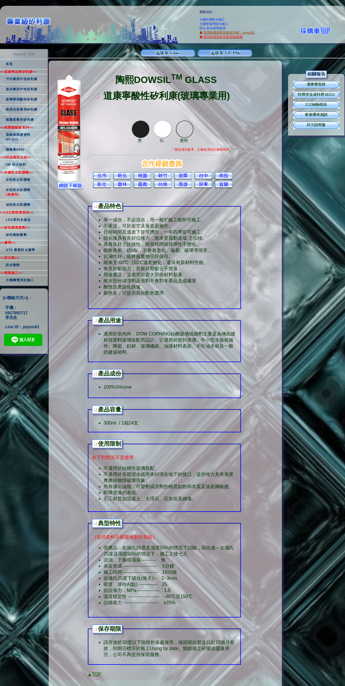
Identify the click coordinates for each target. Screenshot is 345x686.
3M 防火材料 (16, 164)
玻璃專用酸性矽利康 (21, 99)
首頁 (9, 64)
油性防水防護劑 (18, 204)
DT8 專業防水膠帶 (20, 250)
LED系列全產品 (18, 219)
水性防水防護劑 (18, 179)
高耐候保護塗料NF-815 (18, 137)
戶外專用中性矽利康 (21, 79)
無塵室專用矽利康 (20, 119)
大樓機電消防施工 (20, 280)
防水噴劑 (13, 265)
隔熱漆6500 (15, 149)
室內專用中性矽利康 (21, 89)
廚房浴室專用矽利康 (21, 109)
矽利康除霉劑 (16, 235)
